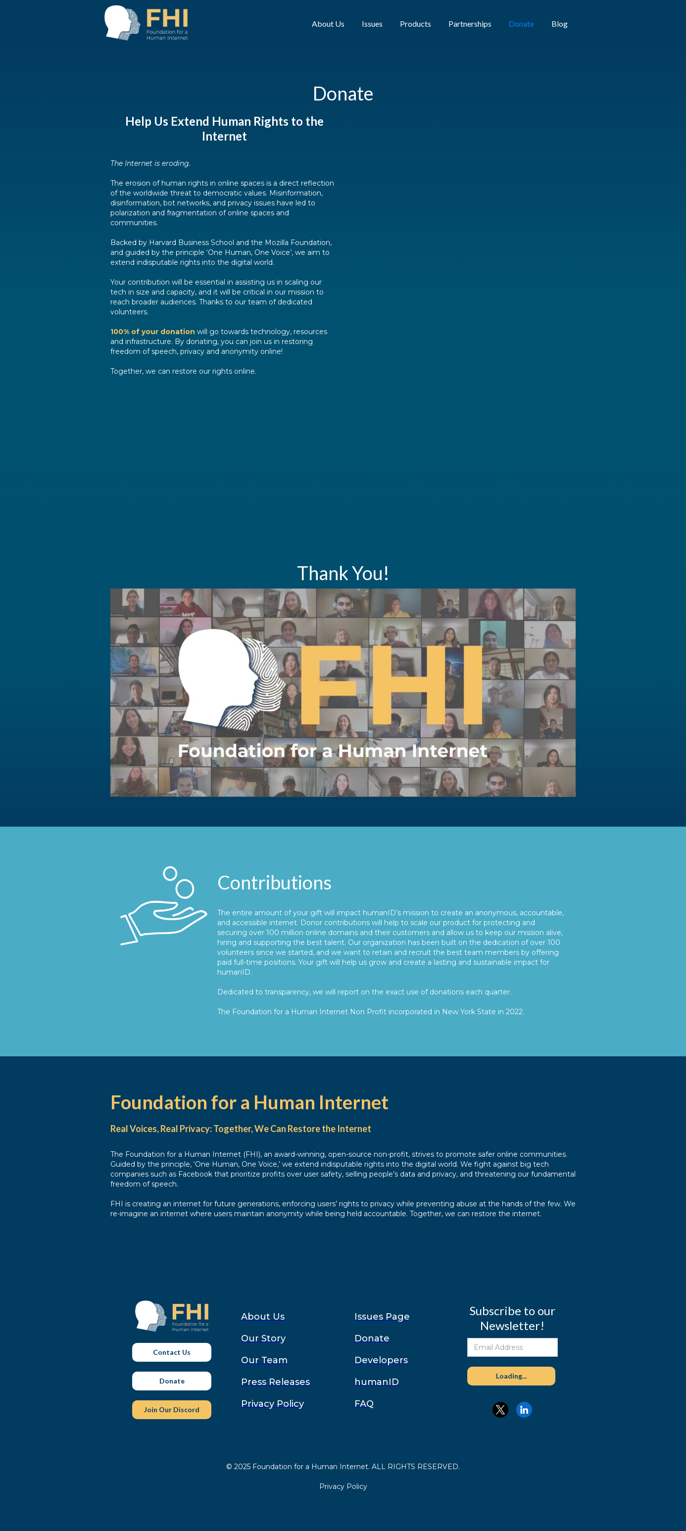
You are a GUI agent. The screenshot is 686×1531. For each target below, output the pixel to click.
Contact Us (172, 1352)
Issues (372, 23)
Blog (559, 23)
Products (415, 23)
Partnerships (469, 23)
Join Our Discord (171, 1409)
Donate (521, 23)
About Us (328, 23)
